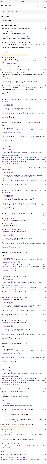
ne (4, 417)
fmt (5, 44)
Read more (22, 33)
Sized (8, 403)
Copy (18, 452)
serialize (7, 429)
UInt (13, 445)
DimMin (31, 167)
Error (37, 44)
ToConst (20, 109)
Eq (17, 454)
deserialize (7, 57)
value (5, 78)
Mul (23, 198)
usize (14, 28)
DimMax (31, 145)
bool (12, 92)
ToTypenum (11, 104)
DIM (7, 215)
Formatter (20, 44)
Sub (23, 350)
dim (5, 223)
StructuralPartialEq (24, 459)
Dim (18, 69)
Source (2, 7)
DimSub (31, 366)
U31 (22, 2)
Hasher (8, 394)
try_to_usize (8, 72)
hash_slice (7, 399)
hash (5, 391)
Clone (19, 28)
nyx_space (3, 4)
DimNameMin (5, 299)
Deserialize (25, 51)
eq (4, 412)
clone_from (7, 36)
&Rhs (16, 417)
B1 (34, 445)
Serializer (17, 434)
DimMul (31, 190)
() (34, 44)
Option (18, 72)
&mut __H (22, 391)
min (5, 184)
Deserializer (26, 60)
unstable (39, 36)
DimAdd (31, 99)
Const (13, 11)
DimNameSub (5, 345)
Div (23, 129)
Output (15, 109)
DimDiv (31, 122)
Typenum (19, 107)
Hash (18, 388)
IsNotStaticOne (10, 457)
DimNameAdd (5, 231)
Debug (19, 42)
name (5, 218)
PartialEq (20, 409)
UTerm (30, 445)
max (5, 161)
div (5, 138)
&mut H (30, 399)
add (5, 116)
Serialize (20, 424)
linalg (8, 4)
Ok (23, 434)
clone (5, 31)
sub (5, 359)
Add (23, 107)
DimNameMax (5, 276)
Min (23, 175)
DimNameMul (5, 322)
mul (5, 207)
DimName (19, 213)
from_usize (7, 85)
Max (23, 152)
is (4, 92)
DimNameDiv (5, 254)
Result (31, 44)
